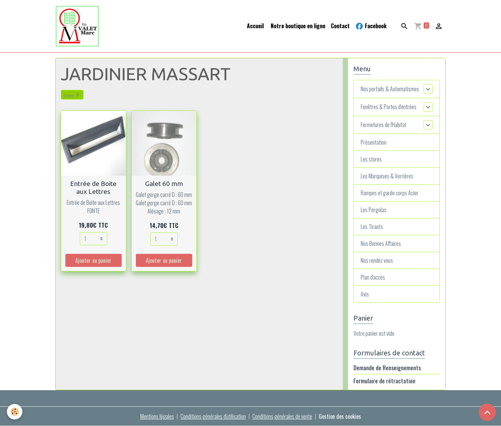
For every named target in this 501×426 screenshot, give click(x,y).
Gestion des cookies (340, 416)
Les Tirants (372, 226)
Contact (340, 26)
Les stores (371, 159)
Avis (365, 294)
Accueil (255, 26)
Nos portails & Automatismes (390, 89)
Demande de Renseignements (387, 367)
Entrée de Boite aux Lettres (93, 187)
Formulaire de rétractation (384, 380)
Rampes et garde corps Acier (389, 193)
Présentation (373, 142)
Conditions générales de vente (282, 416)
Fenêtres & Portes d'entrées (388, 107)
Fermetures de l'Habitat (383, 125)
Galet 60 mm (164, 183)
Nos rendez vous (377, 260)
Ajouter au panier (93, 260)
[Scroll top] (487, 412)
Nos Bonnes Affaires (381, 243)
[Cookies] (14, 411)
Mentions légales (157, 416)
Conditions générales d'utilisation (213, 416)
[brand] (78, 26)
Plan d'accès (373, 277)
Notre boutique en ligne (297, 26)
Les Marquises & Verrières (387, 176)
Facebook (370, 26)
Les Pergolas (373, 210)
